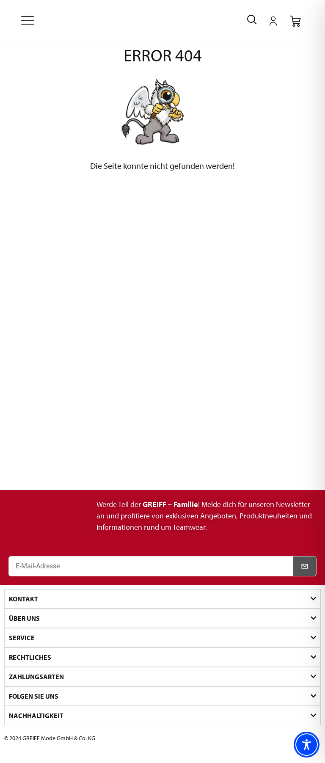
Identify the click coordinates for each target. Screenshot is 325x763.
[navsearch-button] (252, 21)
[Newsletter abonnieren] (305, 566)
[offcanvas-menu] (27, 21)
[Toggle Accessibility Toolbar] (307, 745)
